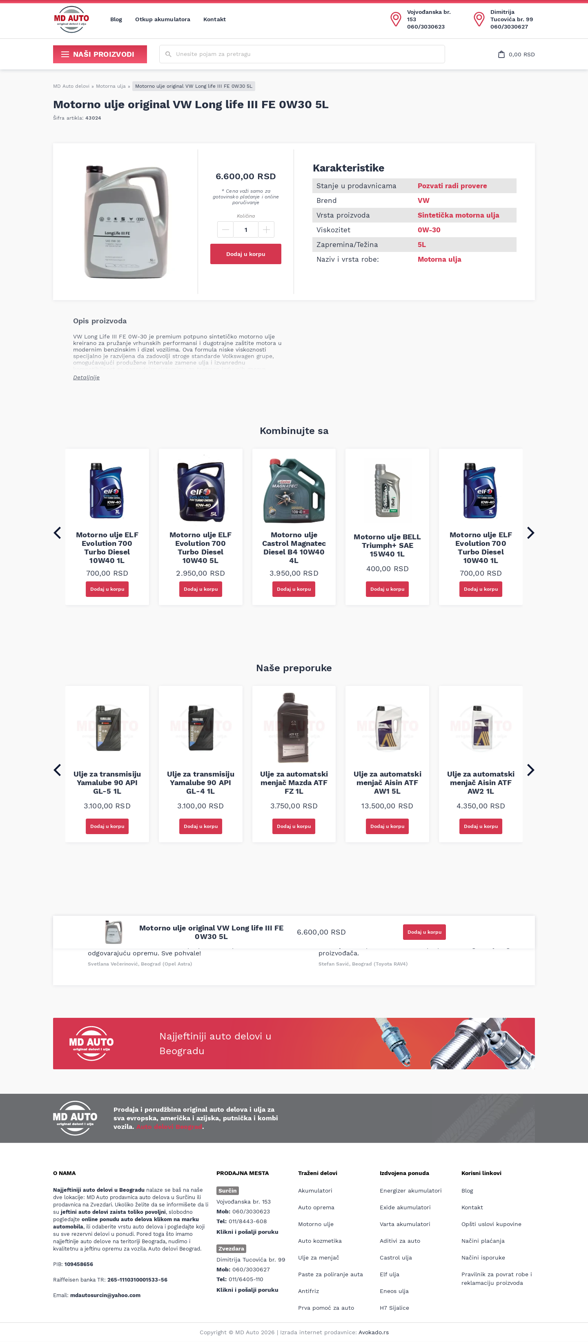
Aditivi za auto (400, 1240)
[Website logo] (71, 19)
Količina (246, 216)
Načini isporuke (483, 1257)
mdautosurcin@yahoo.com (105, 1295)
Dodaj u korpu (245, 254)
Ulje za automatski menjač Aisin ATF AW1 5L (387, 782)
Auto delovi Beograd (169, 1127)
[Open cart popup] (516, 54)
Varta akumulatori (405, 1224)
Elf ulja (389, 1274)
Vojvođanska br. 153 (429, 15)
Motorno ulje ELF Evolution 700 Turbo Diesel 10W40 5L (200, 547)
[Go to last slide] (57, 533)
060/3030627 (509, 26)
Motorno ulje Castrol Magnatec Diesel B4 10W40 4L (294, 547)
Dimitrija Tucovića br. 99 (511, 15)
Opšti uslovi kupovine (491, 1224)
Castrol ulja (396, 1257)
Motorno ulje (316, 1224)
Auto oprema (316, 1207)
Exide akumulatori (405, 1207)
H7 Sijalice (394, 1307)
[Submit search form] (168, 54)
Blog (116, 19)
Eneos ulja (394, 1291)
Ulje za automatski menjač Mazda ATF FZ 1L (294, 782)
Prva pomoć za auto (326, 1307)
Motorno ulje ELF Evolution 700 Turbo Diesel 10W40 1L (107, 547)
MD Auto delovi (71, 86)
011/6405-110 (246, 1279)
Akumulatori (315, 1190)
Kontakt (214, 19)
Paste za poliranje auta (330, 1274)
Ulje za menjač (318, 1257)
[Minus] (225, 229)
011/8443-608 (248, 1221)
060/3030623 (426, 26)
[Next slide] (531, 533)
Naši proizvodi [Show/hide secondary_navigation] (98, 54)
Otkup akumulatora (162, 19)
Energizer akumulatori (411, 1190)
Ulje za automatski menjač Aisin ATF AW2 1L (481, 782)
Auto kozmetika (320, 1240)
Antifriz (308, 1291)
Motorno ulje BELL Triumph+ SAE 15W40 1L (387, 545)
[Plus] (266, 229)
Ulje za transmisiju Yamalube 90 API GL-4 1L (200, 782)
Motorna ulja (111, 86)
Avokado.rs (374, 1332)
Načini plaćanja (483, 1240)
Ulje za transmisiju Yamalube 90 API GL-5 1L (107, 782)
